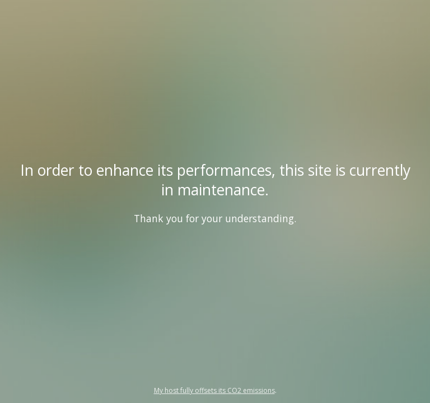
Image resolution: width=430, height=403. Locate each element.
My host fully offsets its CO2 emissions (214, 390)
